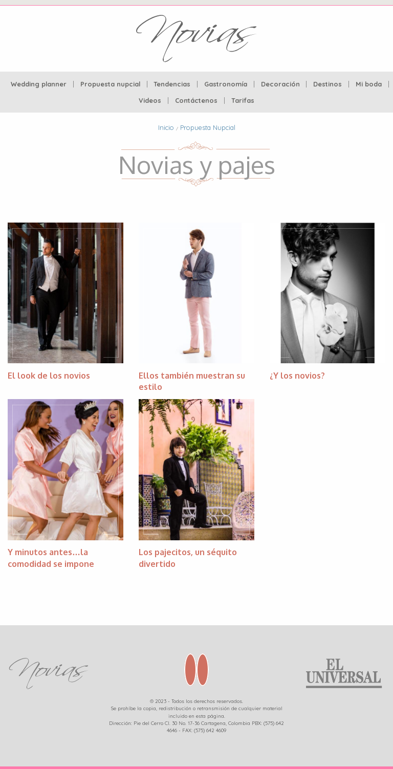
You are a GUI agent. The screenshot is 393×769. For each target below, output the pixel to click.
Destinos (327, 84)
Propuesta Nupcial (207, 127)
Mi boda (369, 84)
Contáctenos (196, 100)
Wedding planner (39, 84)
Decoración (280, 84)
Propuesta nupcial (110, 84)
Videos (150, 100)
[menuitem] (39, 84)
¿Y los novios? (297, 375)
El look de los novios (49, 375)
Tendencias (172, 84)
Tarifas (242, 100)
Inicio (166, 127)
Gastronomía (225, 84)
